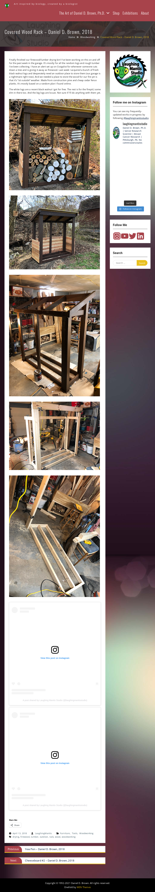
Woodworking (86, 833)
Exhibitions (130, 13)
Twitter (133, 236)
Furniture (65, 833)
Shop (116, 13)
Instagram (117, 236)
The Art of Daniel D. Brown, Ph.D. (82, 13)
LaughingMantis (43, 833)
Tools (74, 833)
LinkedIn (140, 236)
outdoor (44, 836)
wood (58, 836)
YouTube (125, 236)
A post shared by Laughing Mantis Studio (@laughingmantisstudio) (55, 700)
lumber (34, 836)
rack (51, 836)
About (145, 13)
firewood (25, 836)
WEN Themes (84, 887)
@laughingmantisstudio (136, 118)
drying (16, 836)
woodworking (69, 836)
